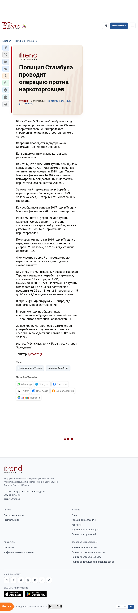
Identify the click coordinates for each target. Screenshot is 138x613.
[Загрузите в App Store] (13, 594)
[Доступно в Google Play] (36, 594)
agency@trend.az (12, 499)
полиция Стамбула (58, 368)
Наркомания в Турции (30, 368)
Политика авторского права (87, 557)
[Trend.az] (14, 25)
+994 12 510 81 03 (12, 495)
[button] (6, 48)
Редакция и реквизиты (84, 520)
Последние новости (14, 515)
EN (119, 606)
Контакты (77, 524)
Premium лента (11, 520)
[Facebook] (14, 580)
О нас (74, 515)
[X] (21, 580)
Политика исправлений (84, 534)
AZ (125, 606)
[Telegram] (35, 580)
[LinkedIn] (42, 580)
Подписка (9, 547)
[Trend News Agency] (13, 469)
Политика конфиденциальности (88, 552)
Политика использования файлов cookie (93, 562)
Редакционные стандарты (85, 529)
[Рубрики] (132, 26)
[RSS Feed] (49, 580)
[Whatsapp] (7, 580)
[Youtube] (28, 580)
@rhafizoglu (35, 354)
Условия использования (84, 547)
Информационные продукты (19, 552)
